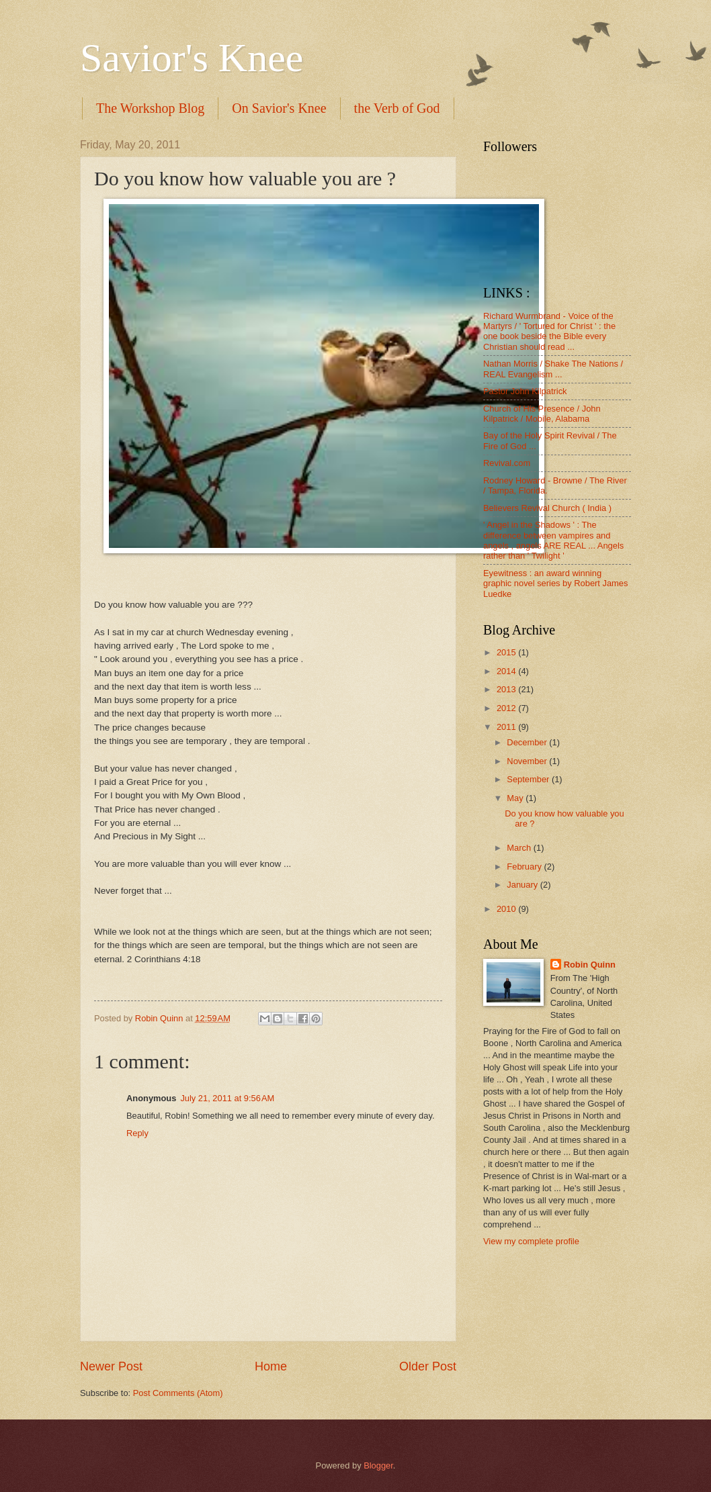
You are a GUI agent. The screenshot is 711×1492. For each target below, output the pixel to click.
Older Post (427, 1366)
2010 (507, 909)
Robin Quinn (590, 965)
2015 (507, 652)
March (520, 848)
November (528, 761)
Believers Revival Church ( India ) (547, 508)
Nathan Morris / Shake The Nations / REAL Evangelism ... (553, 369)
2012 (507, 708)
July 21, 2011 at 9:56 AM (227, 1098)
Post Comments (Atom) (178, 1393)
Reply (137, 1133)
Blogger (378, 1465)
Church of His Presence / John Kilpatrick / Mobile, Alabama (542, 414)
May (516, 798)
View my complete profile (531, 1241)
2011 (507, 727)
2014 (507, 671)
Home (271, 1366)
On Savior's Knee (279, 108)
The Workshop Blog (150, 108)
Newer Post (111, 1366)
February (525, 866)
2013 (507, 689)
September (529, 779)
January (523, 885)
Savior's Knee (191, 58)
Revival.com (506, 463)
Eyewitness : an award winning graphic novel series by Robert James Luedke (555, 583)
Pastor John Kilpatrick (525, 391)
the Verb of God (397, 108)
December (528, 742)
